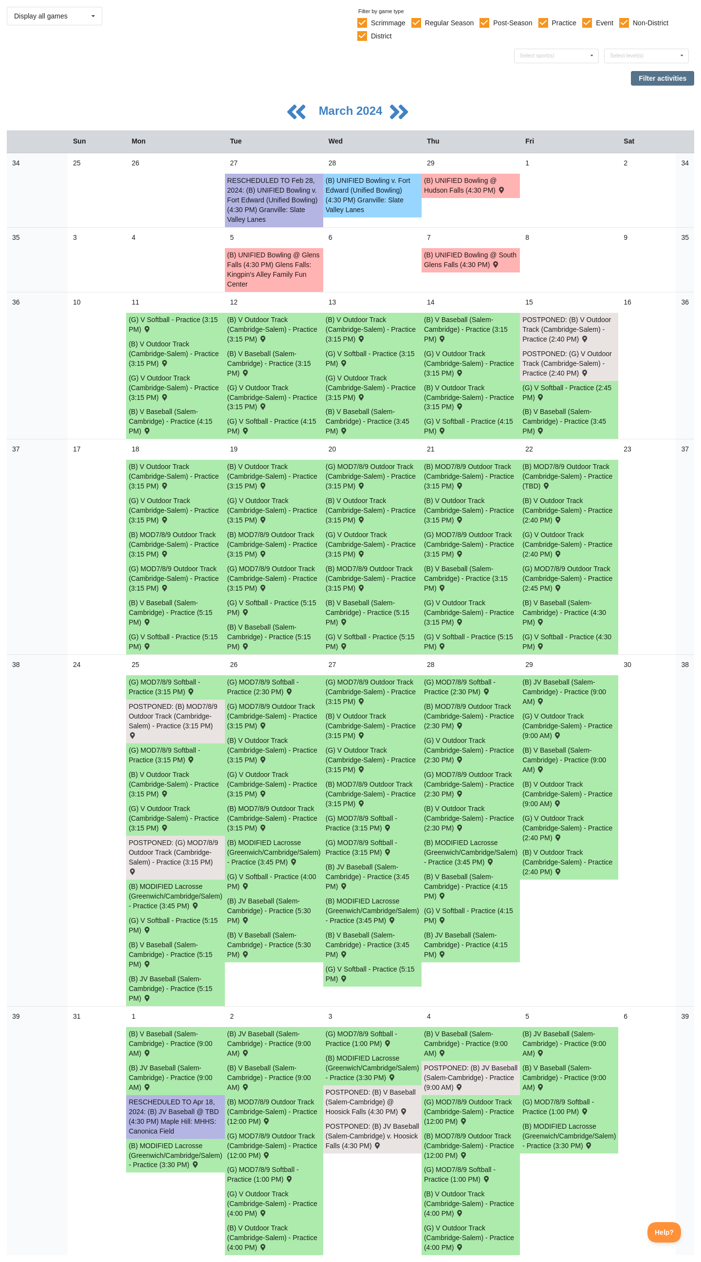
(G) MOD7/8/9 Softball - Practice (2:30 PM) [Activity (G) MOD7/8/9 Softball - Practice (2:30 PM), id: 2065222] (460, 687)
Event (604, 23)
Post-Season (512, 23)
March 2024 (352, 110)
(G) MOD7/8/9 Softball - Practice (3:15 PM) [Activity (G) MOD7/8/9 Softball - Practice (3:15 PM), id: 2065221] (361, 823)
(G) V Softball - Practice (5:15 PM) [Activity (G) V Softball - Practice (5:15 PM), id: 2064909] (468, 641)
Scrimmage (388, 23)
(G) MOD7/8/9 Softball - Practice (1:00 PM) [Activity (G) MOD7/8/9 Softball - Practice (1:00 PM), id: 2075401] (558, 1107)
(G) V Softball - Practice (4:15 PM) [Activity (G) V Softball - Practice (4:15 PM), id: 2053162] (468, 426)
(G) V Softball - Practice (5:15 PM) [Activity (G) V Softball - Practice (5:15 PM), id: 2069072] (173, 925)
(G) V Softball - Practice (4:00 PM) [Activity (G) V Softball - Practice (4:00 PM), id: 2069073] (271, 881)
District (381, 36)
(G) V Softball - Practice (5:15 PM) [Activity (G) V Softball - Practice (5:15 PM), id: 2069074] (370, 974)
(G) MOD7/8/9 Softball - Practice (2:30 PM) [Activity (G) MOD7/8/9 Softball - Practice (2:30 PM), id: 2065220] (263, 687)
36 (16, 302)
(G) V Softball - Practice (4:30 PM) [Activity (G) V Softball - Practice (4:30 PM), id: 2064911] (566, 641)
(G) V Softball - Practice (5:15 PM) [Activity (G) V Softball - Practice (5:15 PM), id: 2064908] (370, 641)
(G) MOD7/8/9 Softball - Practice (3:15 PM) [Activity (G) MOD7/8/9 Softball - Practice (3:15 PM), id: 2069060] (361, 847)
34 (16, 163)
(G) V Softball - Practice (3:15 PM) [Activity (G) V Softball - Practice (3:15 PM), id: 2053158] (173, 324)
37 (16, 449)
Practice (564, 23)
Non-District (650, 23)
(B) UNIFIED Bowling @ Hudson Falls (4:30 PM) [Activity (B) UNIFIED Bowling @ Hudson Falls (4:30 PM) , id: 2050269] (464, 185)
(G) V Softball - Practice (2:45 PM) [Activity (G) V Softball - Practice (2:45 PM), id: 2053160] (566, 392)
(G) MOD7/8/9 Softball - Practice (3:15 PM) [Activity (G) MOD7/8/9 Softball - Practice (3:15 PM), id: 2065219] (164, 687)
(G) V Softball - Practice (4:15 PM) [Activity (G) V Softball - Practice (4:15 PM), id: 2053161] (271, 426)
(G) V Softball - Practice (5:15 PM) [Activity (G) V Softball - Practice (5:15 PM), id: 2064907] (271, 607)
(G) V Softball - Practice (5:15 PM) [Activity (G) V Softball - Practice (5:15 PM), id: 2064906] (173, 641)
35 (16, 237)
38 (16, 664)
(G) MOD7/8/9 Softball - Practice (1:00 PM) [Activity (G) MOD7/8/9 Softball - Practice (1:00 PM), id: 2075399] (361, 1038)
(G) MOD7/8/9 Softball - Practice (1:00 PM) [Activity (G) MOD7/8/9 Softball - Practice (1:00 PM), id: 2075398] (263, 1174)
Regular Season (449, 23)
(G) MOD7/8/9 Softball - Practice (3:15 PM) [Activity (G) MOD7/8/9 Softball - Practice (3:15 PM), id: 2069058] (164, 755)
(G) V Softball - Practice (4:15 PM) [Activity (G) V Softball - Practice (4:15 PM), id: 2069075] (468, 915)
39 (16, 1016)
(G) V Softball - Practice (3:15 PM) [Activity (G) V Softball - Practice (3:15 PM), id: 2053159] (370, 358)
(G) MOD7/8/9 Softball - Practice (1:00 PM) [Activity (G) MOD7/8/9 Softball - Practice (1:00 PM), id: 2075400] (460, 1174)
